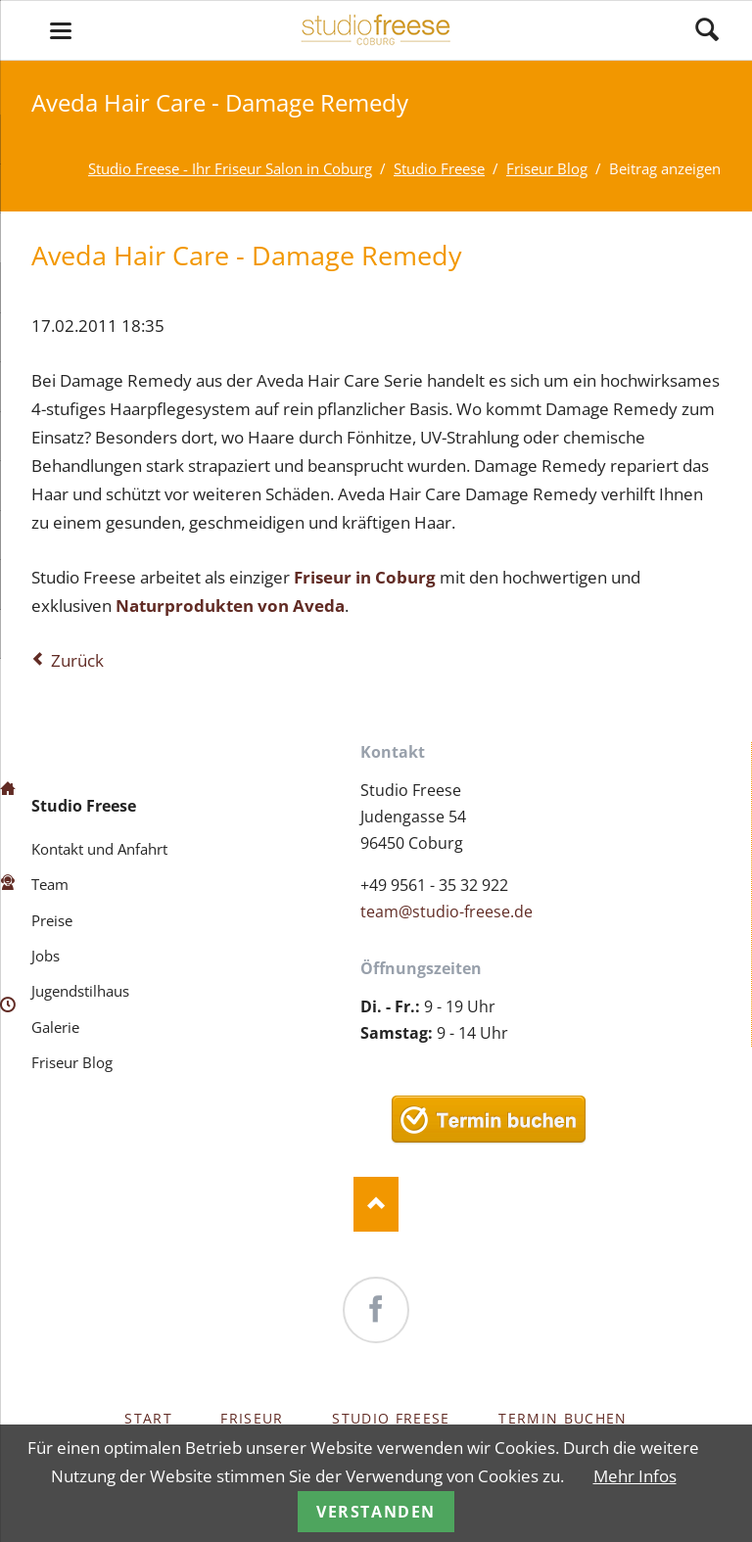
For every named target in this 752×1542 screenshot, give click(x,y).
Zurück (77, 660)
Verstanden (376, 1511)
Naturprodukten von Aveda (230, 605)
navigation (60, 31)
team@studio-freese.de (446, 911)
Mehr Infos (635, 1476)
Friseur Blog (72, 1062)
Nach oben (375, 1205)
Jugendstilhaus (80, 991)
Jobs (45, 955)
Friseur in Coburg (365, 577)
